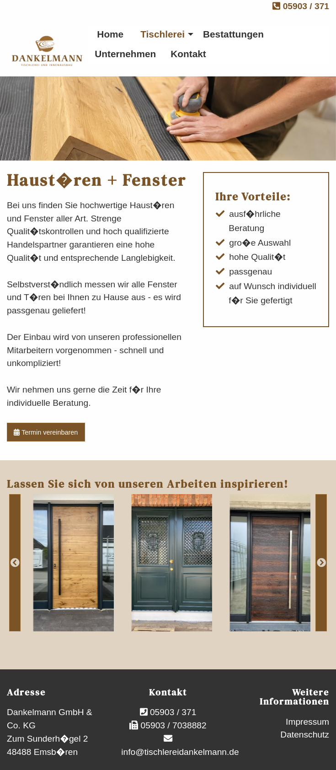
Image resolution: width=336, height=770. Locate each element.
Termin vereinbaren (46, 432)
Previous (15, 562)
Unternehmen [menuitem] (125, 53)
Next (321, 562)
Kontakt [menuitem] (188, 53)
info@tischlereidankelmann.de (179, 752)
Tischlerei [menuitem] (162, 34)
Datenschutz (304, 734)
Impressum (307, 722)
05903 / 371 (300, 6)
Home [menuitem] (110, 34)
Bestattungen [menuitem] (233, 34)
